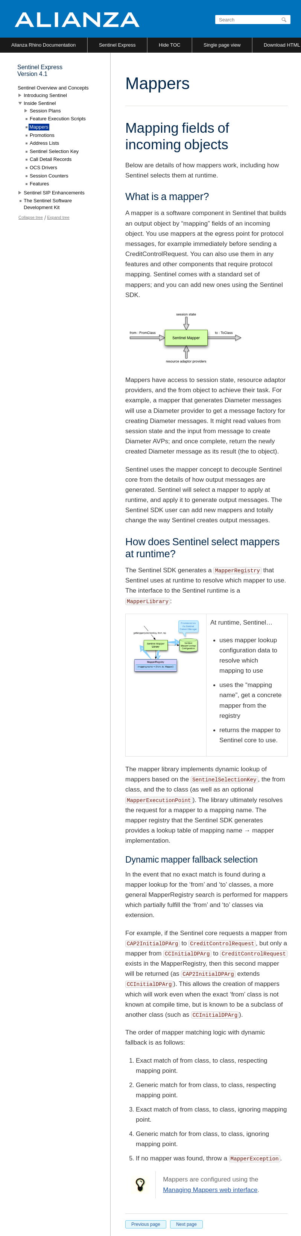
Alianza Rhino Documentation (43, 45)
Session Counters (49, 176)
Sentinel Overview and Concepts (53, 88)
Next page (186, 1224)
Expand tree (58, 217)
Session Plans (45, 111)
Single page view (222, 45)
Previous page (145, 1224)
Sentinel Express (117, 45)
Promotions (42, 135)
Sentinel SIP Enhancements (54, 193)
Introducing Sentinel (45, 95)
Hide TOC (169, 45)
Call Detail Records (50, 159)
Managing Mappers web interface (210, 1190)
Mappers (39, 127)
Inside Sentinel (40, 103)
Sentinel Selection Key (54, 151)
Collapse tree (30, 217)
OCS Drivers (43, 167)
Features (39, 184)
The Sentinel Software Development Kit (48, 204)
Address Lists (44, 143)
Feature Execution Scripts (58, 118)
